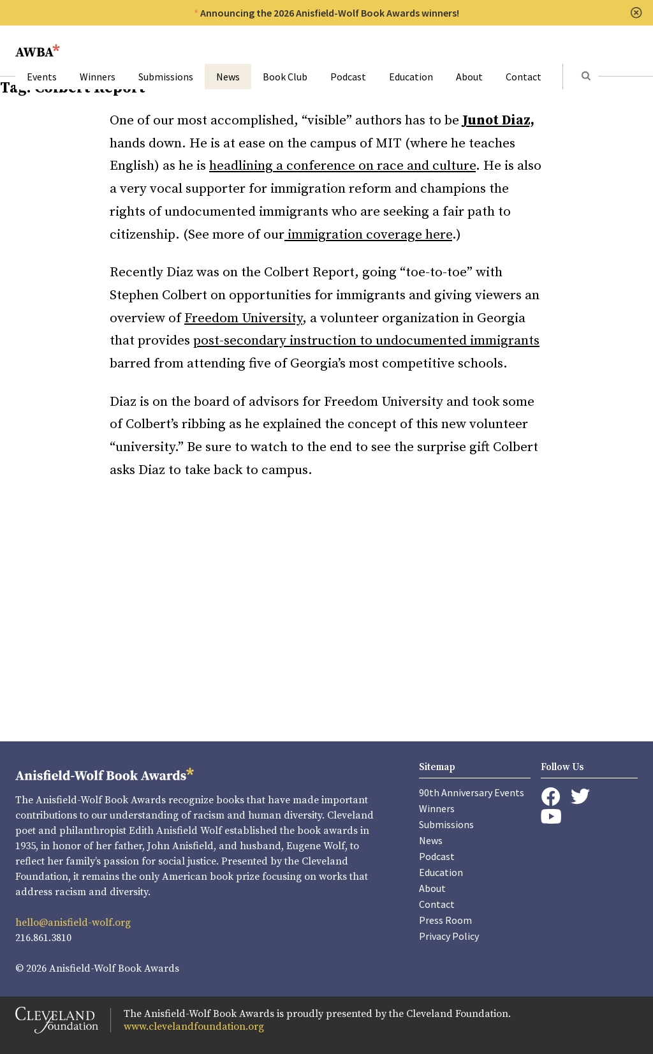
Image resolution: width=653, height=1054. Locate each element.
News (228, 76)
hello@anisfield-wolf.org (73, 922)
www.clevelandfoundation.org (194, 1026)
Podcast (348, 76)
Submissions (165, 76)
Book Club (285, 76)
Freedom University (243, 318)
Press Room (445, 920)
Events (42, 76)
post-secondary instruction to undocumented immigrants (366, 340)
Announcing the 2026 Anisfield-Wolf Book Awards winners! (329, 12)
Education (411, 76)
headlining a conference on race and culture (342, 166)
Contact (523, 76)
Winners (97, 76)
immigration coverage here (368, 234)
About (469, 76)
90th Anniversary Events (471, 792)
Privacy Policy (449, 936)
